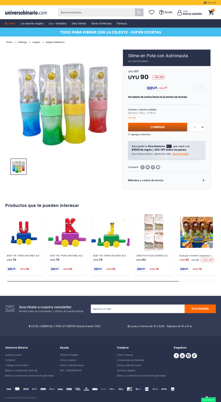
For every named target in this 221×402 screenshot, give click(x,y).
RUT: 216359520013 (70, 370)
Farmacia (122, 23)
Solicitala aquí (180, 154)
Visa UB (212, 2)
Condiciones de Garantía (130, 360)
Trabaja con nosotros (16, 365)
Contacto (10, 360)
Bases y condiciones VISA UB (21, 370)
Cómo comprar (68, 360)
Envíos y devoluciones (72, 365)
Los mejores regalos (32, 23)
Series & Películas (101, 23)
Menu (12, 23)
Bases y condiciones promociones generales (29, 375)
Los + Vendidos (58, 23)
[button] (139, 12)
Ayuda (168, 12)
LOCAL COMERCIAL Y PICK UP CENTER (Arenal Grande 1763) (65, 326)
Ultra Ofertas (79, 23)
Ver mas (132, 118)
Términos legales (69, 354)
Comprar (157, 127)
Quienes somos (13, 354)
